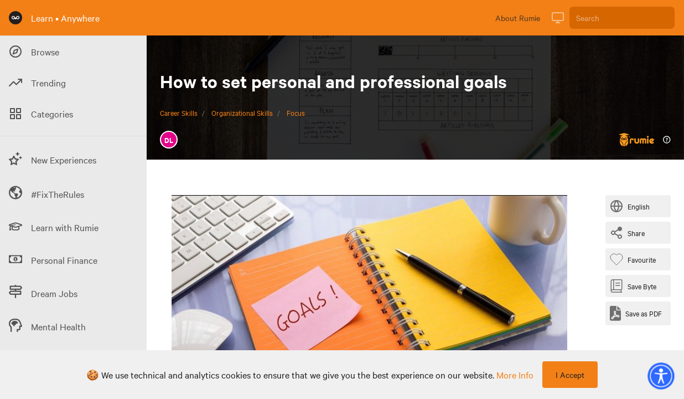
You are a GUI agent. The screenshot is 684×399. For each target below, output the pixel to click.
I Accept (570, 374)
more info (514, 375)
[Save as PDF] (636, 313)
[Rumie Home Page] (15, 17)
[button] (660, 375)
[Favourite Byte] (635, 259)
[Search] (622, 17)
